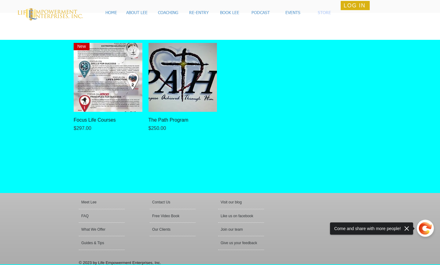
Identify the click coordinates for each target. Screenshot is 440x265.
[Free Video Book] (169, 216)
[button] (228, 13)
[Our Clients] (168, 229)
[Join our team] (237, 229)
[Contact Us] (166, 202)
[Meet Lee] (104, 202)
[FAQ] (98, 216)
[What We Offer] (97, 229)
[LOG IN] (355, 5)
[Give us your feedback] (239, 243)
